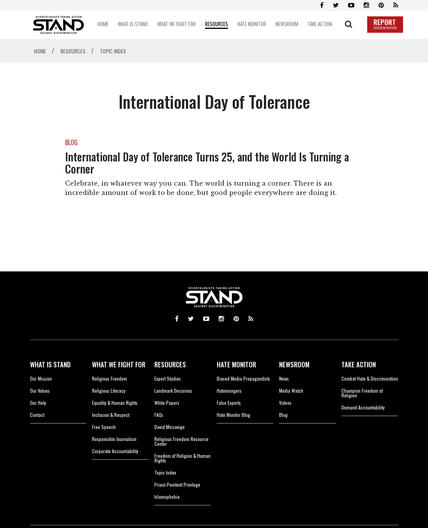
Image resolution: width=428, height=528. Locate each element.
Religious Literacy (109, 390)
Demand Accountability (363, 407)
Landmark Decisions (173, 390)
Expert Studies (167, 378)
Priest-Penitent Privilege (177, 484)
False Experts (229, 402)
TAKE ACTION (358, 364)
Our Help (38, 402)
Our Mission (41, 378)
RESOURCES (170, 364)
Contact (37, 414)
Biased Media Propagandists (243, 378)
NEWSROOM (294, 364)
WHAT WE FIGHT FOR (118, 364)
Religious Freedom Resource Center (181, 441)
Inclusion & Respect (110, 414)
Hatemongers (229, 390)
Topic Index (165, 472)
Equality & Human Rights (115, 402)
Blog (283, 414)
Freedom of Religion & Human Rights (182, 458)
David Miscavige (169, 426)
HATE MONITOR (236, 364)
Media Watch (291, 390)
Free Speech (104, 426)
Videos (285, 402)
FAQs (158, 414)
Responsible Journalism (114, 439)
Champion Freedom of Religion (362, 393)
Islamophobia (167, 496)
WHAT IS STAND (50, 364)
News (284, 378)
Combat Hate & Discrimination (369, 378)
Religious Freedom (109, 378)
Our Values (40, 390)
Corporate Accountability (115, 451)
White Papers (166, 402)
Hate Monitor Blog (233, 414)
